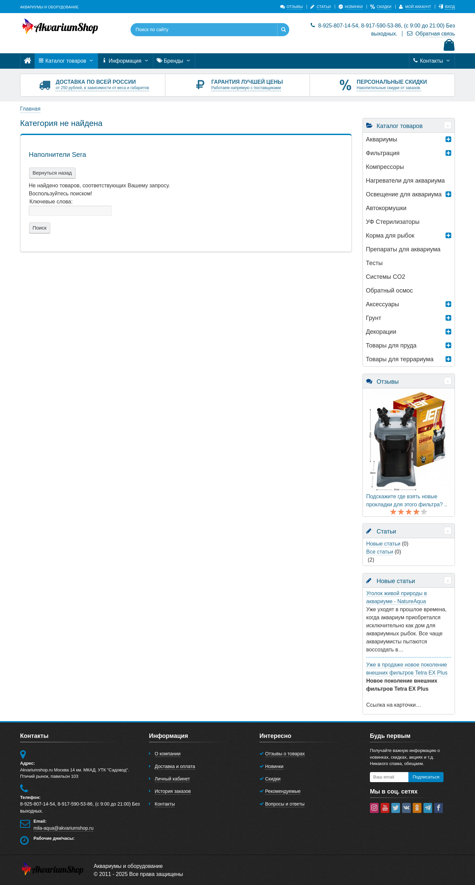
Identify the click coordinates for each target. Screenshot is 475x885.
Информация (125, 61)
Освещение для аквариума (404, 194)
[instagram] (374, 808)
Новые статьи (383, 544)
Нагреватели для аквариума (405, 180)
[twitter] (395, 808)
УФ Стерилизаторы (392, 221)
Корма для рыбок (390, 235)
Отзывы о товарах (285, 753)
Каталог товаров (66, 61)
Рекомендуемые (283, 791)
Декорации (381, 331)
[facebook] (438, 808)
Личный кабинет (172, 778)
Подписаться (426, 776)
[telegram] (427, 808)
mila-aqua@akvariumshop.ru (63, 828)
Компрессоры (385, 167)
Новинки (274, 766)
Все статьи (379, 552)
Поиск (39, 228)
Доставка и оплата (175, 766)
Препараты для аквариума (403, 249)
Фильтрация (383, 153)
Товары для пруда (391, 345)
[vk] (406, 808)
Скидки (273, 778)
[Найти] (283, 29)
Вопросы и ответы (285, 804)
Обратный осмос (389, 290)
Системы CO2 (385, 276)
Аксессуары (382, 304)
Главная (30, 109)
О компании (167, 753)
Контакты (432, 61)
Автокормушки (386, 208)
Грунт (373, 318)
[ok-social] (417, 808)
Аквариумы (381, 139)
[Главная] (27, 61)
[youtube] (385, 808)
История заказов (173, 791)
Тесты (374, 263)
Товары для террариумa (399, 359)
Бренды (174, 61)
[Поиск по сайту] (196, 29)
